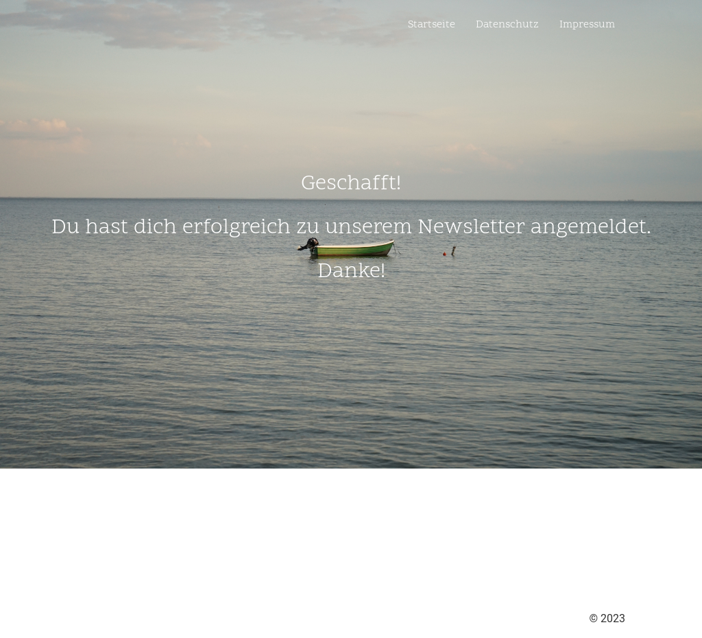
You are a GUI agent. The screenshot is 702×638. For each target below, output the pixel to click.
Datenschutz (507, 24)
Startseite (431, 24)
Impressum (587, 24)
